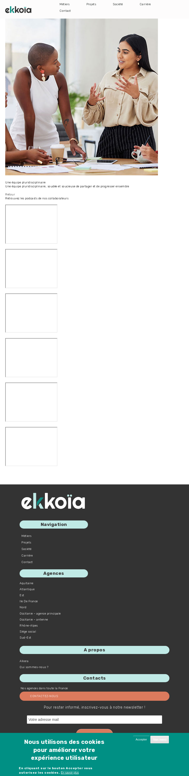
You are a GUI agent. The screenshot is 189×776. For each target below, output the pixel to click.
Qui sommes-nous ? (34, 667)
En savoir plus (70, 772)
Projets (91, 4)
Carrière (145, 4)
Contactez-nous (44, 696)
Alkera (24, 661)
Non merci (159, 739)
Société (118, 4)
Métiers (65, 4)
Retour (10, 194)
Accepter (141, 739)
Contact (65, 11)
